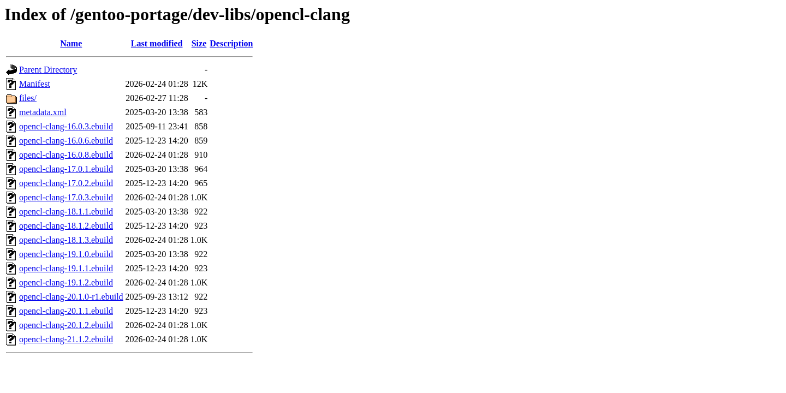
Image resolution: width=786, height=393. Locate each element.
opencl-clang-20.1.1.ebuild (66, 310)
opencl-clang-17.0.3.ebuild (66, 197)
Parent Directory (48, 69)
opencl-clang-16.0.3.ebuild (66, 126)
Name (71, 43)
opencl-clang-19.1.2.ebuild (66, 282)
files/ (28, 98)
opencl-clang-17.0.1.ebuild (66, 169)
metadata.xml (43, 112)
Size (199, 43)
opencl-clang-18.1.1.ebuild (66, 211)
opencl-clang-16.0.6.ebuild (66, 140)
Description (231, 43)
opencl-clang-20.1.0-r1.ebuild (71, 296)
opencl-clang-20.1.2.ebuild (66, 325)
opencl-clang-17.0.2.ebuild (66, 183)
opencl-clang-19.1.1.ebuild (66, 268)
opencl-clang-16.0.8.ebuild (66, 154)
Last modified (157, 43)
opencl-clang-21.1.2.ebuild (66, 339)
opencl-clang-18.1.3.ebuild (66, 240)
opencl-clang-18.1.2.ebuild (66, 225)
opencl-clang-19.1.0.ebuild (66, 254)
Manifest (34, 83)
